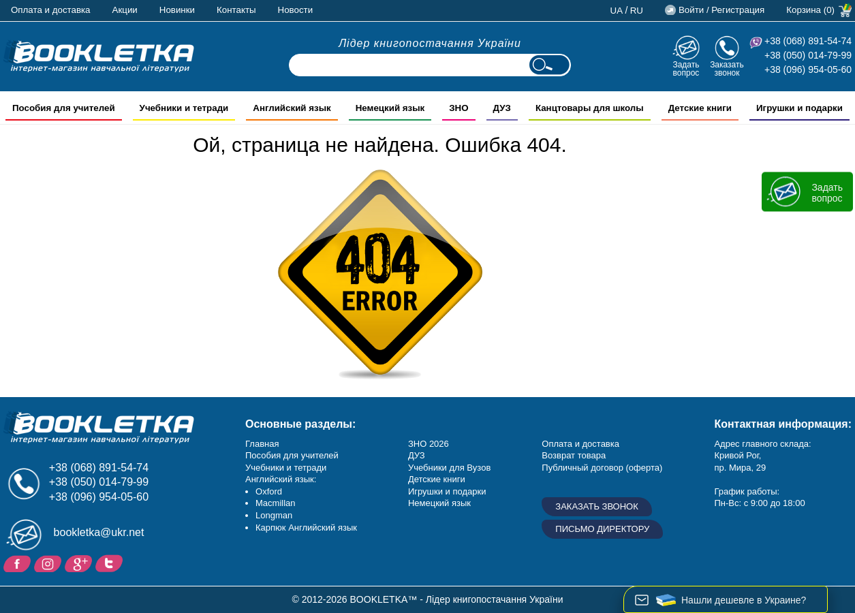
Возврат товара (574, 455)
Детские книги (436, 479)
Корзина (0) (810, 10)
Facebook (18, 562)
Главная (262, 444)
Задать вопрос (685, 68)
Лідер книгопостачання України (430, 43)
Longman (273, 515)
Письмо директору (602, 529)
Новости (295, 10)
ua (616, 10)
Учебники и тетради (285, 467)
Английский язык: (280, 479)
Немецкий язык (439, 503)
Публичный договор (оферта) (602, 467)
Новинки (177, 10)
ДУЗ (416, 455)
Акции (125, 10)
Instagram (49, 562)
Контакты (236, 10)
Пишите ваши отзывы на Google (80, 562)
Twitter (110, 562)
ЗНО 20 (423, 444)
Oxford (268, 491)
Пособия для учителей (292, 455)
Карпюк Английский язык (306, 527)
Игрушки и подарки (447, 491)
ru (636, 10)
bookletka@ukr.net (99, 532)
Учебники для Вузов (449, 467)
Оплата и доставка (51, 10)
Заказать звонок (727, 68)
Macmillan (275, 503)
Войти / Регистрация (721, 10)
